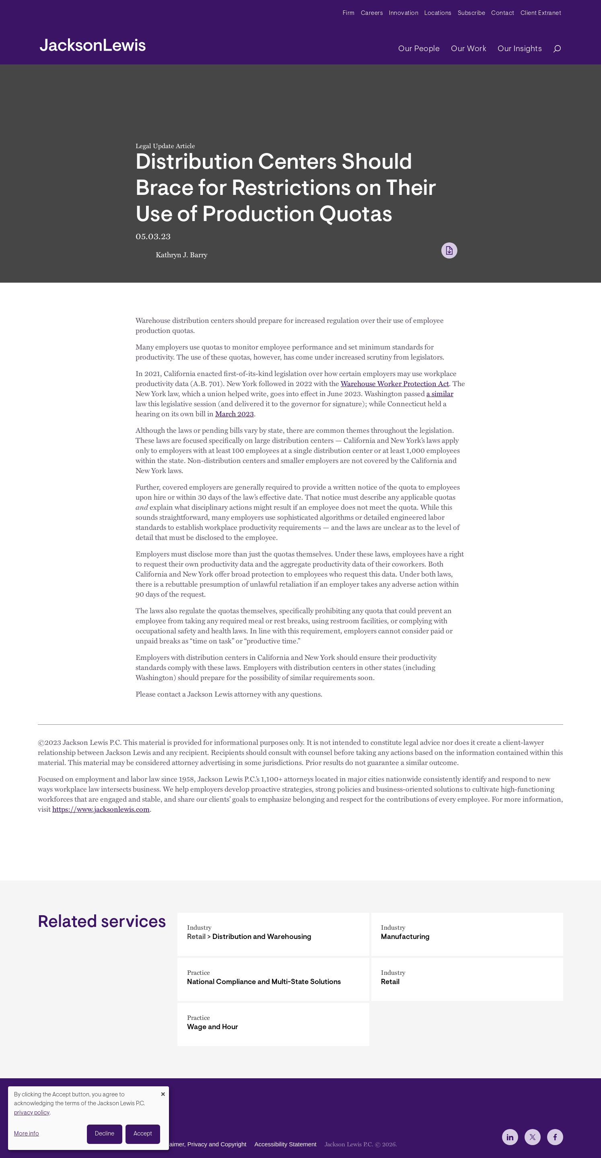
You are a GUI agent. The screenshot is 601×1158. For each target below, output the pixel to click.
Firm (349, 13)
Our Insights (520, 49)
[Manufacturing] (467, 934)
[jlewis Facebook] (555, 1137)
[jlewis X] (533, 1137)
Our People (419, 49)
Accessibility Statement (285, 1144)
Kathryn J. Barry (181, 254)
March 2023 (234, 413)
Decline (104, 1134)
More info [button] (26, 1134)
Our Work (468, 49)
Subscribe (472, 13)
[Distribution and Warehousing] (273, 934)
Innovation (403, 13)
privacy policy (31, 1113)
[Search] (553, 49)
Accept (143, 1134)
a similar (439, 393)
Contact (503, 13)
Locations (438, 13)
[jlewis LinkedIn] (510, 1137)
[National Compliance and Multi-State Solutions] (273, 979)
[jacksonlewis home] (93, 42)
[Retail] (467, 979)
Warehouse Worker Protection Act (395, 383)
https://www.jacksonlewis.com (101, 808)
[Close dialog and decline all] (163, 1091)
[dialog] (88, 1118)
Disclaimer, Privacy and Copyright (201, 1144)
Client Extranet (541, 13)
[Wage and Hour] (273, 1024)
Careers (372, 13)
